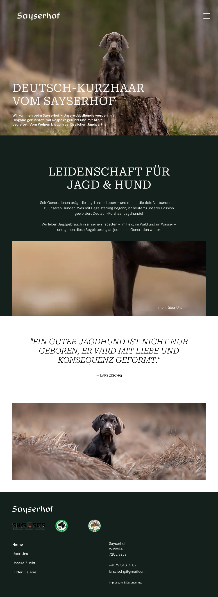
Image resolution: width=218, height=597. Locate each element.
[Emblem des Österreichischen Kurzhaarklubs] (94, 525)
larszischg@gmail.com (127, 571)
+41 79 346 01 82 (122, 565)
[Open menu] (206, 16)
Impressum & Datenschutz (125, 582)
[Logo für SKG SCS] (28, 525)
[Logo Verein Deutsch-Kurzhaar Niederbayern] (61, 525)
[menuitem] (56, 545)
